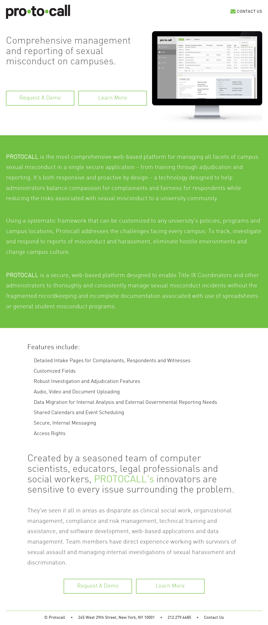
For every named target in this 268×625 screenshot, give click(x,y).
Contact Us (249, 12)
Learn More (112, 98)
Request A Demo (40, 98)
